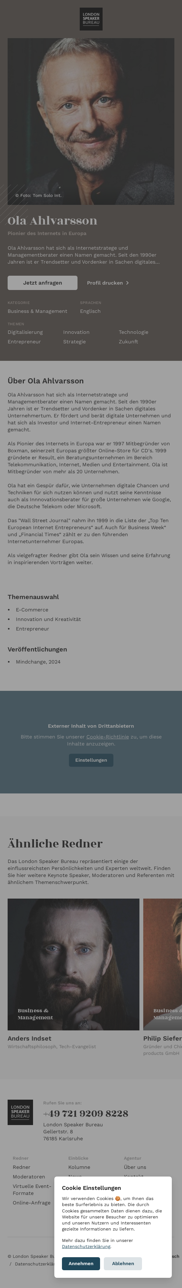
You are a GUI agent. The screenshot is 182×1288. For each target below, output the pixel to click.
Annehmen (81, 1263)
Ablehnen (123, 1263)
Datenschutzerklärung (86, 1246)
